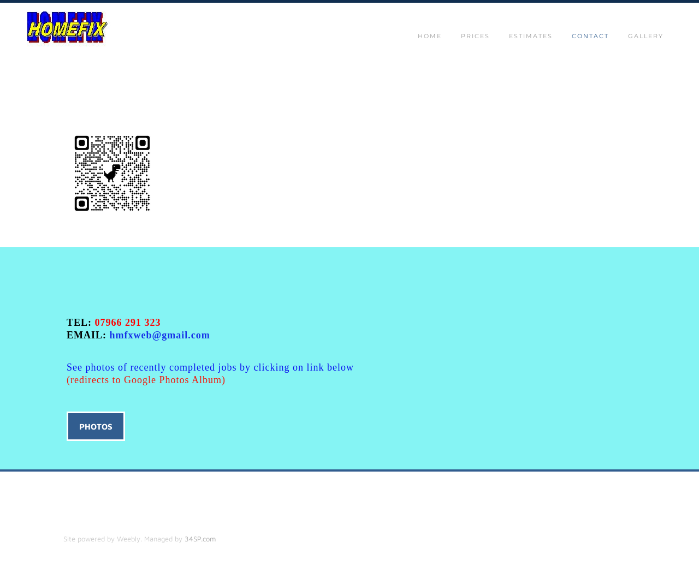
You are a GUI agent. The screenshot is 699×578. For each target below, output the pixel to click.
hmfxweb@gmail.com (160, 335)
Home (430, 36)
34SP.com (200, 538)
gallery (646, 36)
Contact (590, 36)
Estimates (531, 36)
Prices (475, 36)
